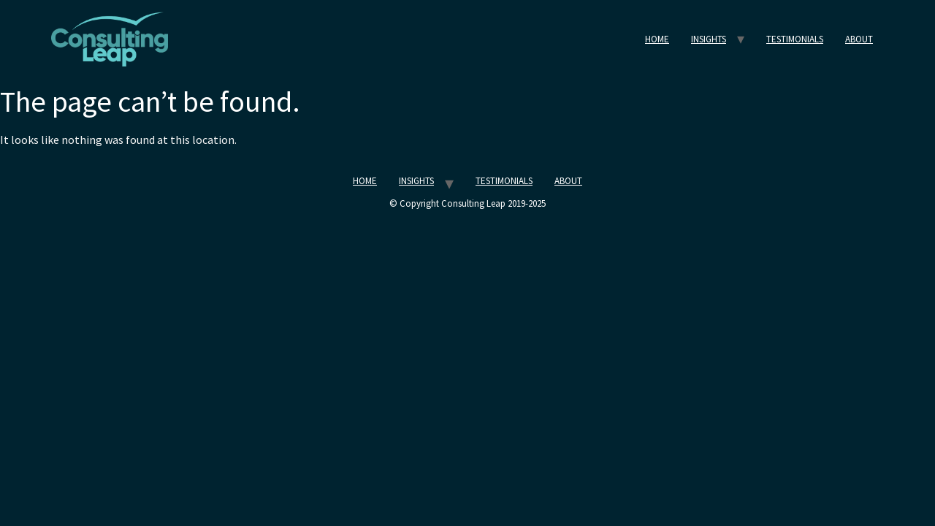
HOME (657, 39)
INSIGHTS (708, 39)
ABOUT (859, 39)
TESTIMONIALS (794, 39)
